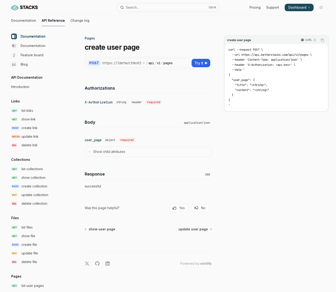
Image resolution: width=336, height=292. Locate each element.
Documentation (23, 22)
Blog (19, 64)
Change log (79, 22)
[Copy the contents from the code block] (322, 40)
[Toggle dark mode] (321, 7)
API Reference (53, 22)
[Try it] (201, 63)
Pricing (255, 7)
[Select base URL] (123, 63)
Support (272, 7)
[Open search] (168, 7)
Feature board (27, 55)
